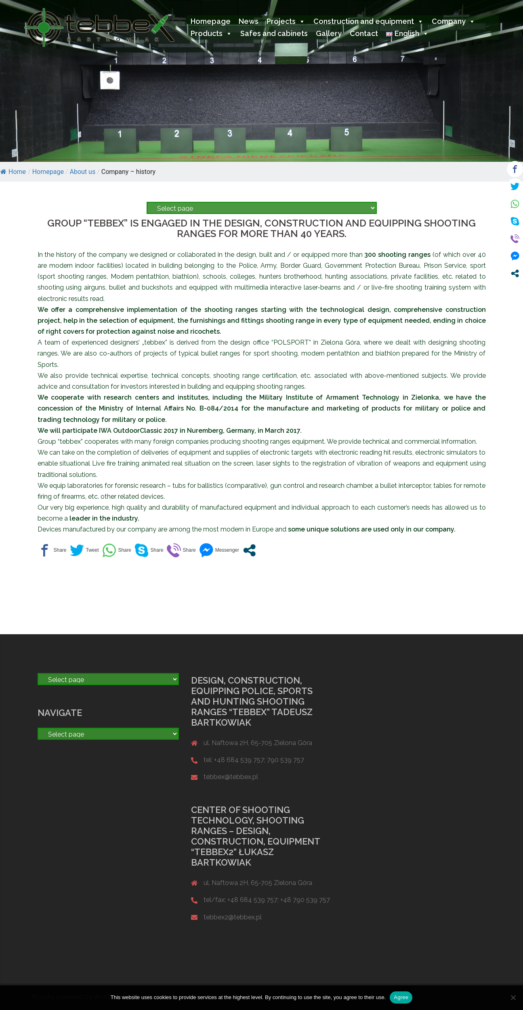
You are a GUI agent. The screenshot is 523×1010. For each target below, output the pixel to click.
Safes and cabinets (274, 33)
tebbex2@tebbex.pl (233, 917)
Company (453, 21)
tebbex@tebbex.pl (231, 777)
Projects (286, 21)
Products (211, 33)
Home (13, 172)
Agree (401, 997)
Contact (364, 33)
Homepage (211, 21)
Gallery (329, 33)
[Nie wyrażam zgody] (513, 997)
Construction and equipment (368, 21)
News (248, 21)
